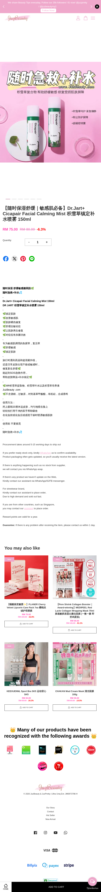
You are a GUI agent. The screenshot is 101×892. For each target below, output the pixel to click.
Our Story (50, 808)
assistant (28, 508)
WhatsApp (45, 453)
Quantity (7, 240)
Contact (50, 811)
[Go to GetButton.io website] (92, 888)
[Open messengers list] (92, 881)
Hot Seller (50, 815)
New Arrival (51, 819)
